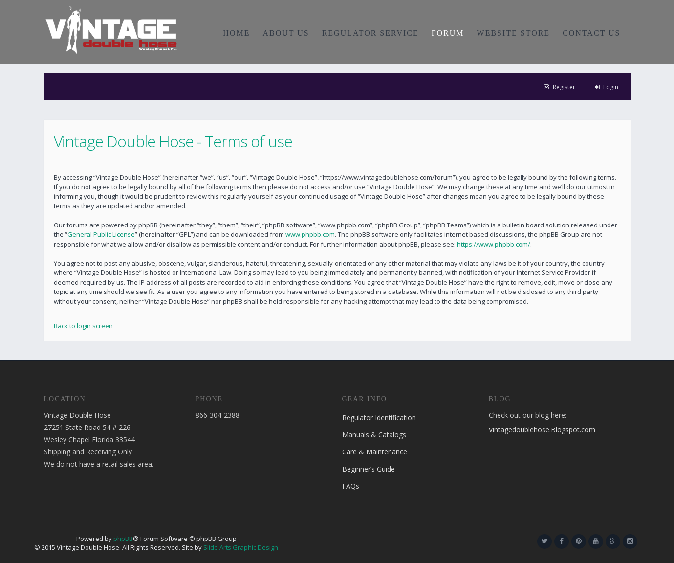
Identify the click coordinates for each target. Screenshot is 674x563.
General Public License (101, 234)
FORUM (448, 33)
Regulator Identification (379, 417)
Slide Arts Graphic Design (240, 547)
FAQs (350, 486)
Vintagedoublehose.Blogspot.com (542, 429)
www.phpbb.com (310, 234)
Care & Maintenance (374, 451)
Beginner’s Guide (368, 468)
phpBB (123, 538)
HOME (236, 33)
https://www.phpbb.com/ (493, 244)
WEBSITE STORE (513, 33)
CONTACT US (591, 33)
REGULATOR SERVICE (370, 33)
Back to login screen (83, 325)
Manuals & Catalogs (374, 434)
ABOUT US (285, 33)
